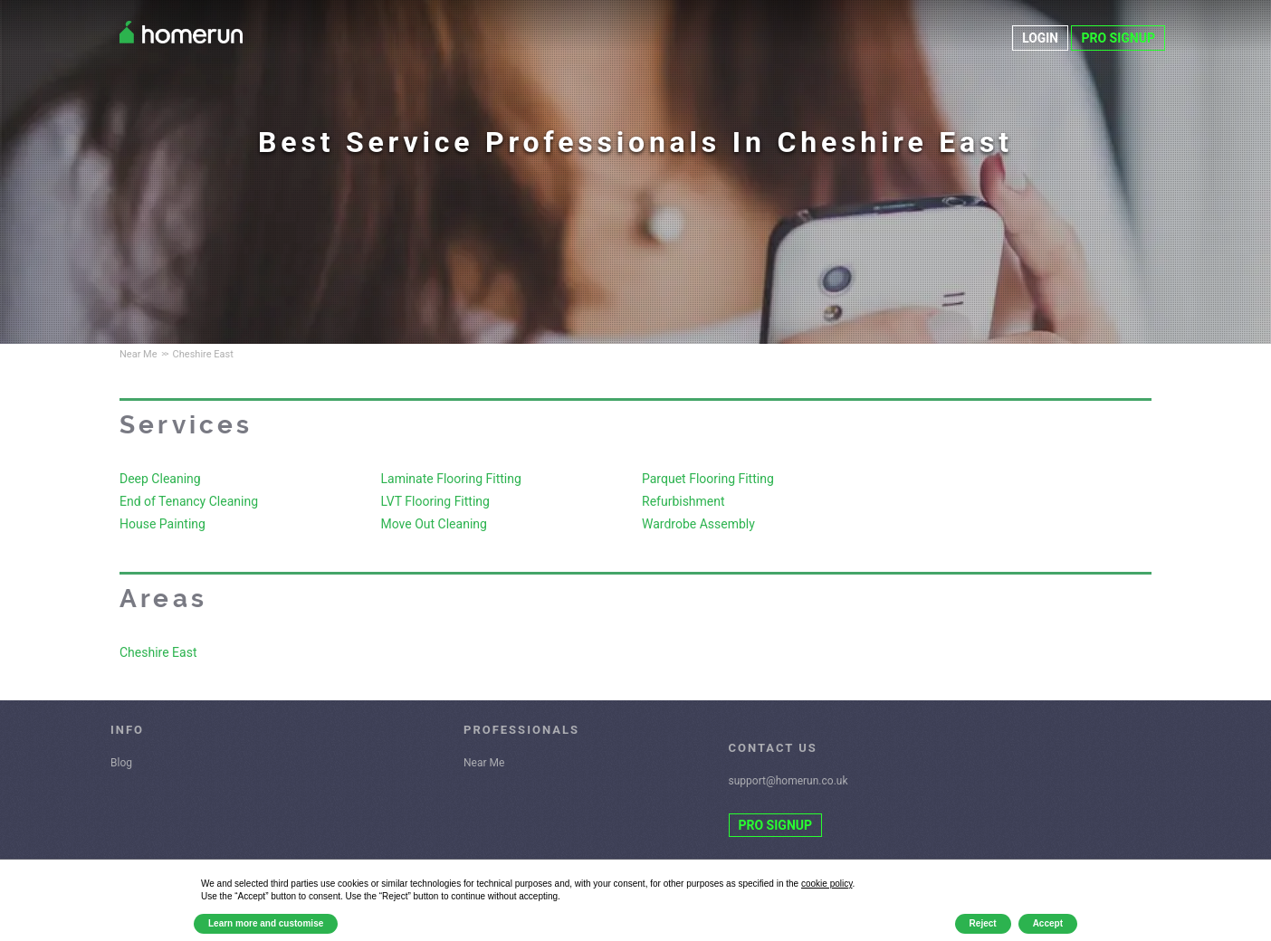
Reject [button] (983, 923)
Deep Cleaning (160, 478)
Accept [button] (1048, 923)
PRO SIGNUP (1118, 38)
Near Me (483, 762)
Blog (121, 762)
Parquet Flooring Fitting (708, 478)
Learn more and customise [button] (265, 923)
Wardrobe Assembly (698, 524)
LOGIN (1040, 38)
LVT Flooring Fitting (435, 501)
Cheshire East (157, 652)
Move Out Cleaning (434, 524)
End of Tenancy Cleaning (188, 501)
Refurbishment (683, 501)
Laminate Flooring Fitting (451, 478)
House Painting (162, 524)
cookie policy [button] (827, 884)
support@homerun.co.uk (788, 781)
